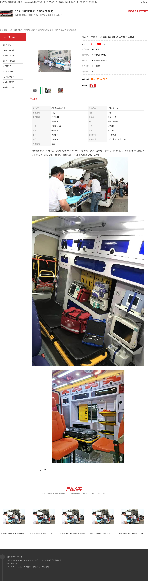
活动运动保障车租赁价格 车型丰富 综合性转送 (107, 533)
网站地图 (45, 567)
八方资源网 (21, 567)
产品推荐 (74, 490)
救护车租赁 (7, 66)
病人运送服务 (8, 71)
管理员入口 (37, 567)
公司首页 (10, 24)
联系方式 (10, 30)
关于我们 (94, 24)
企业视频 (52, 24)
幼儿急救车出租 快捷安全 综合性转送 (44, 533)
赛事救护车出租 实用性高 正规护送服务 (75, 533)
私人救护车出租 (9, 82)
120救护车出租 (28, 30)
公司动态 (115, 24)
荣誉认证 (136, 24)
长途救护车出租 (9, 55)
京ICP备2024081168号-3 (31, 560)
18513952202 (99, 79)
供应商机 (31, 24)
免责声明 (29, 567)
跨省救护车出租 (9, 87)
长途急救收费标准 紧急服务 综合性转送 (16, 533)
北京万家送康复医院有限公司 (50, 560)
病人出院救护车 (9, 77)
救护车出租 (7, 45)
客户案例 (73, 24)
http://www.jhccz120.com (41, 470)
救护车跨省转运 (9, 61)
